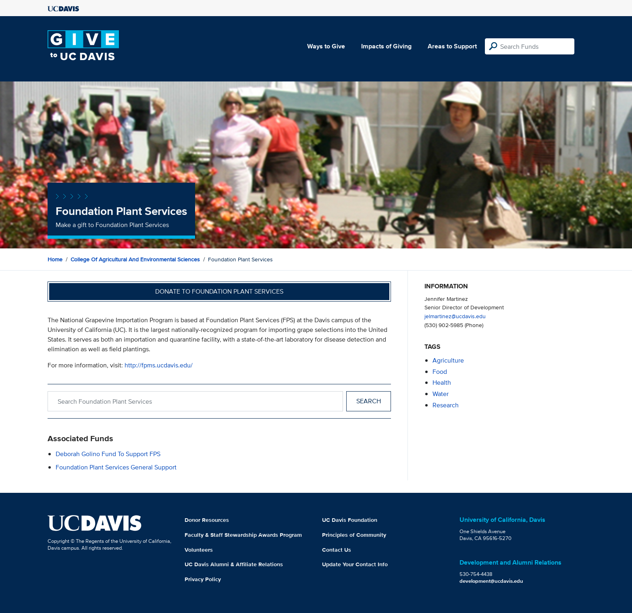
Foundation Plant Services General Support (116, 467)
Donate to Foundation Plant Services (219, 291)
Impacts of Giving (386, 46)
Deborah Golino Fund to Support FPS (108, 454)
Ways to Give (326, 46)
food (439, 371)
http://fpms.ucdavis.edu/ (159, 365)
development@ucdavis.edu (491, 581)
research (445, 405)
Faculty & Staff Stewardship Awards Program (243, 535)
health (441, 382)
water (440, 393)
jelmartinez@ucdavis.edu (455, 316)
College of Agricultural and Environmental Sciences (135, 259)
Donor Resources (207, 520)
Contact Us (336, 550)
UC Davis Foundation (349, 520)
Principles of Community (354, 535)
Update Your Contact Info (355, 564)
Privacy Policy (203, 579)
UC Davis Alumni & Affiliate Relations (234, 564)
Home (55, 259)
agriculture (448, 360)
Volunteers (199, 550)
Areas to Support (452, 46)
